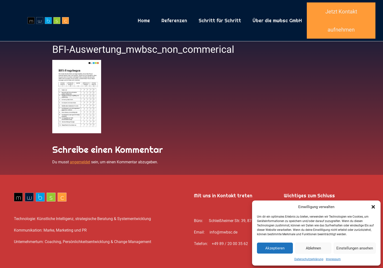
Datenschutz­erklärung (308, 259)
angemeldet (80, 162)
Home (144, 20)
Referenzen (174, 20)
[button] (373, 206)
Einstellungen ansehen (354, 248)
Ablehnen (313, 248)
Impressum (333, 259)
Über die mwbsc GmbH (277, 20)
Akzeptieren (275, 248)
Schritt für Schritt (220, 20)
